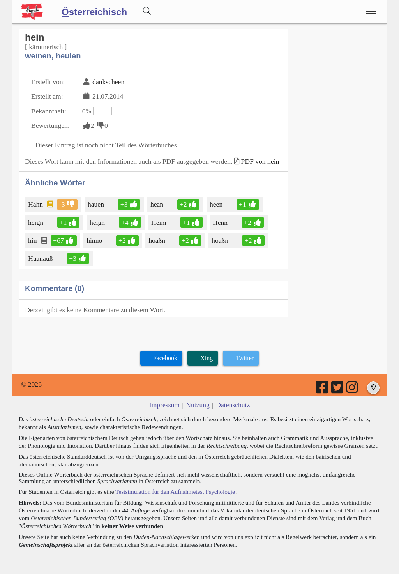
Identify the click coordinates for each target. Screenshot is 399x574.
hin (33, 240)
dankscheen (108, 82)
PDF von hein (260, 161)
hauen (96, 204)
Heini (159, 222)
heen (217, 204)
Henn (221, 222)
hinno (95, 240)
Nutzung (198, 405)
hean (157, 204)
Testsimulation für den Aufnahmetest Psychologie (175, 491)
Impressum (164, 405)
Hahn (36, 204)
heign (36, 222)
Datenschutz (233, 405)
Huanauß (41, 258)
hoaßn (157, 240)
